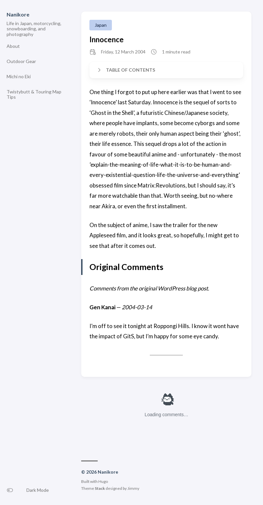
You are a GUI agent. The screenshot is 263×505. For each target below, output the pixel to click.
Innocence (106, 39)
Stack (100, 488)
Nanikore (18, 14)
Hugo (103, 481)
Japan (101, 25)
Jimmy (133, 488)
